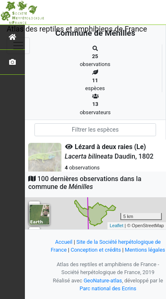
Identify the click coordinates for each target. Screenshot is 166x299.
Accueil (64, 242)
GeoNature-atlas (102, 280)
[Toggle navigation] (18, 45)
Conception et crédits (96, 250)
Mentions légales (145, 250)
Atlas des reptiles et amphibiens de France (77, 29)
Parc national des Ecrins (108, 288)
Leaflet (116, 225)
